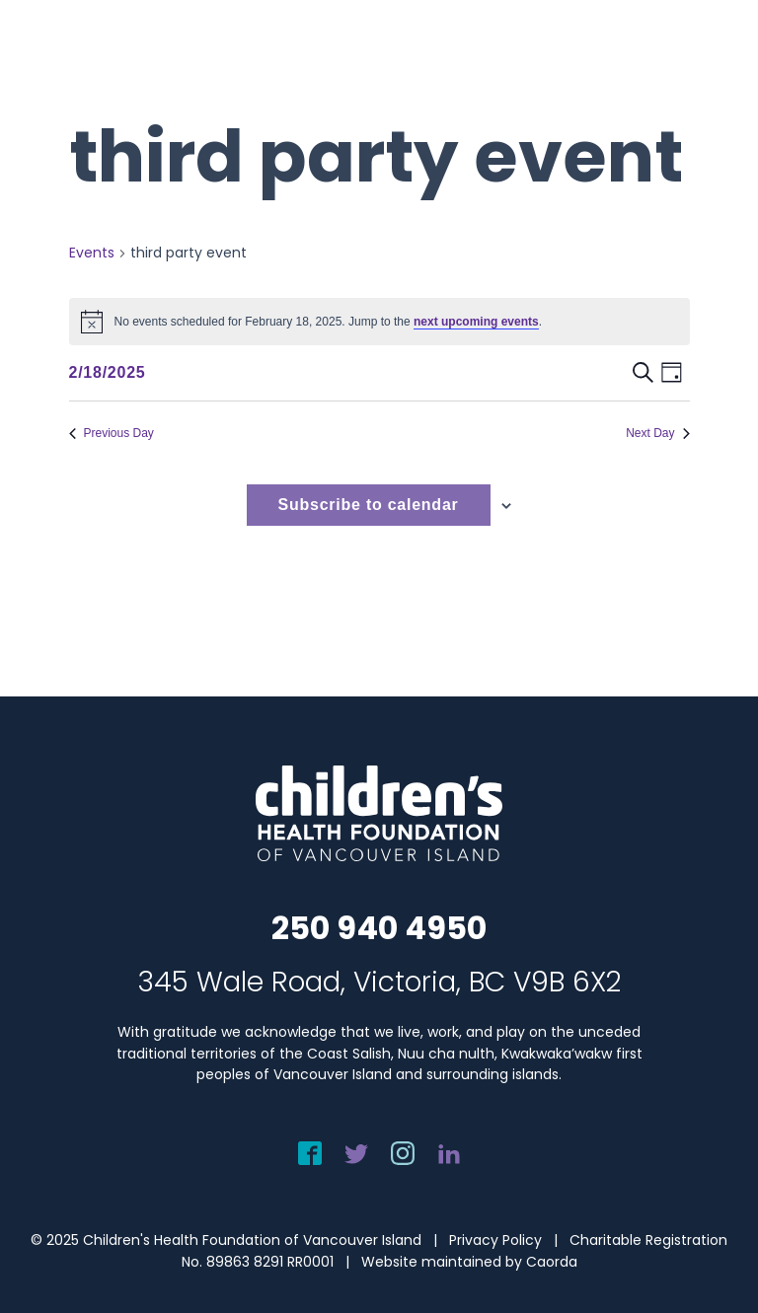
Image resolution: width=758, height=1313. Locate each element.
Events (91, 253)
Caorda (551, 1262)
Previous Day (111, 433)
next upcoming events (476, 321)
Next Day (657, 433)
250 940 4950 (379, 927)
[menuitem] (715, 56)
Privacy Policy (495, 1240)
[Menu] (715, 56)
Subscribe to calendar (368, 504)
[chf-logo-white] (104, 56)
